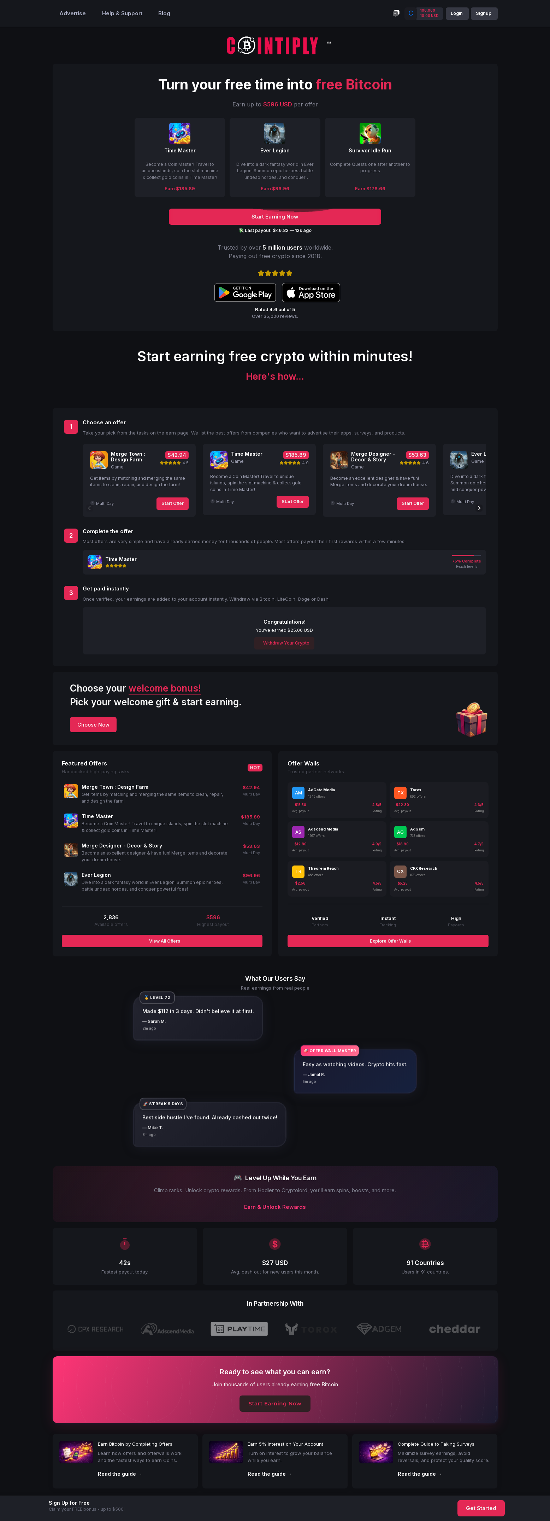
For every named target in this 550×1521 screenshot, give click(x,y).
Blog (164, 13)
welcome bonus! (165, 688)
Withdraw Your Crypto (285, 643)
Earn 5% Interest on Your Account (285, 1444)
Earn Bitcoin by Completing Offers (135, 1444)
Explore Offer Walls (390, 941)
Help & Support (122, 13)
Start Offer (172, 503)
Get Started (481, 1508)
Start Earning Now (275, 1403)
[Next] (479, 508)
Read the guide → (120, 1474)
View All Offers (164, 941)
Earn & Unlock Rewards (275, 1207)
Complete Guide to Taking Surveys (436, 1444)
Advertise (72, 13)
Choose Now (93, 725)
